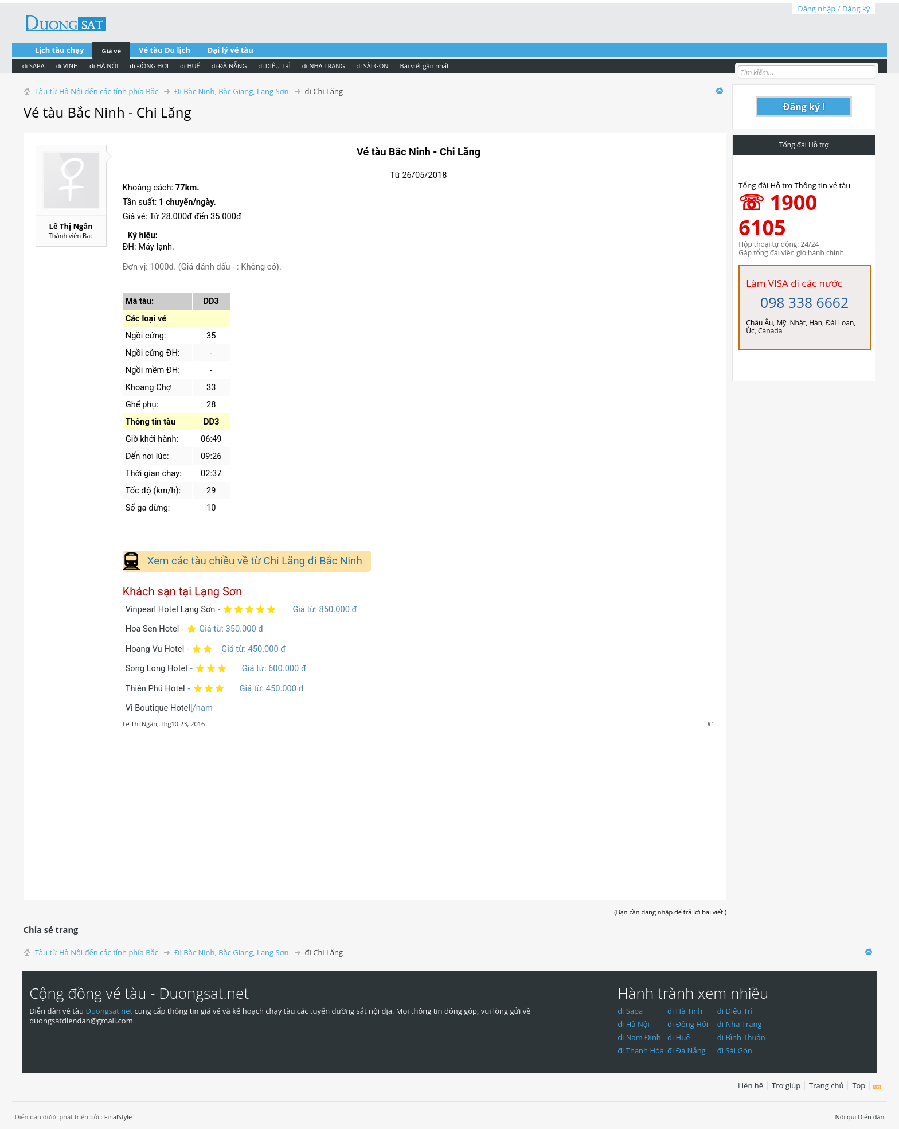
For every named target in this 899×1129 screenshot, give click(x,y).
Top (858, 1085)
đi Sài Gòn (734, 1050)
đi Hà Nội (633, 1024)
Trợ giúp (786, 1085)
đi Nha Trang (739, 1024)
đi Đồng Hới (687, 1024)
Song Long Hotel (156, 668)
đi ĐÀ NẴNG (229, 65)
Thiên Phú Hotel (155, 688)
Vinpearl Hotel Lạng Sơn (171, 609)
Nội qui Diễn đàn (860, 1116)
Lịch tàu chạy (59, 50)
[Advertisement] (375, 807)
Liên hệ (750, 1085)
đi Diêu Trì (735, 1011)
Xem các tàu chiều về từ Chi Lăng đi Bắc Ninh (254, 561)
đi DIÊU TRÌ (274, 65)
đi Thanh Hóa (640, 1050)
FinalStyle (118, 1116)
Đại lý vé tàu (230, 50)
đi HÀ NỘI (103, 65)
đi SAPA (33, 65)
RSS (877, 1088)
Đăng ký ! (804, 106)
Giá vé (111, 50)
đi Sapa (630, 1011)
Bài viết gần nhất (424, 65)
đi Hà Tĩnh (684, 1011)
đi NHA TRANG (323, 65)
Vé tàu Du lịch (164, 50)
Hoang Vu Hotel (155, 649)
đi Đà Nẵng (686, 1050)
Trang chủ (826, 1085)
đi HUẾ (190, 65)
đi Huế (678, 1037)
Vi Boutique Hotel (158, 708)
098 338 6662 (804, 302)
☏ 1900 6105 (777, 215)
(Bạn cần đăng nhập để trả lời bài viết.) (670, 912)
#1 (710, 724)
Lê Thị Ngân (71, 226)
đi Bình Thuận (741, 1037)
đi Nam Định (639, 1037)
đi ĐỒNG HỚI (149, 65)
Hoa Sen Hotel (152, 629)
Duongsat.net (109, 1011)
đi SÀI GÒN (372, 65)
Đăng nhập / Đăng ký (834, 8)
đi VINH (67, 65)
